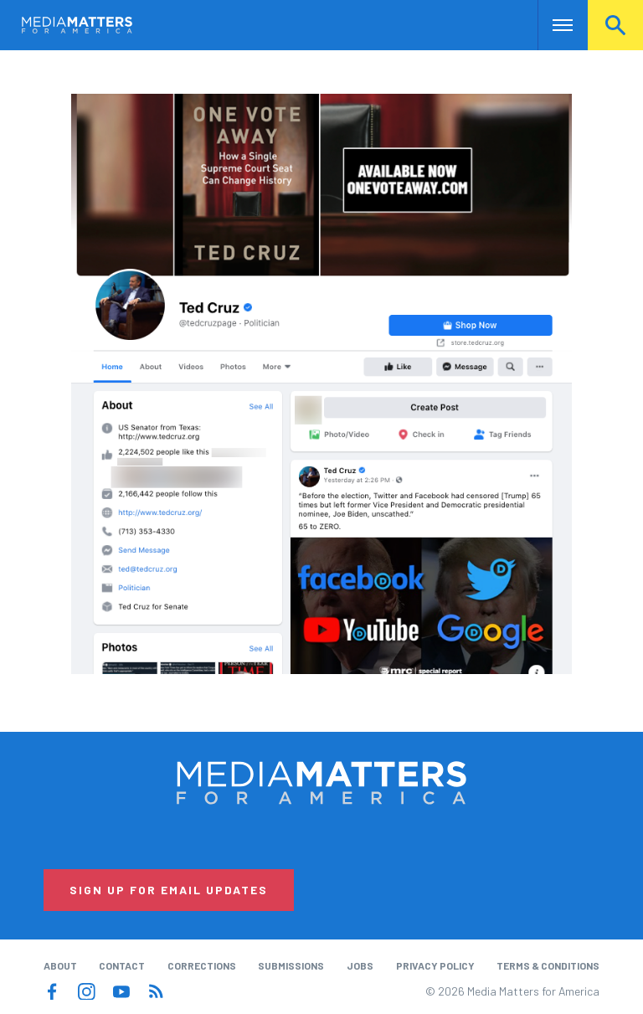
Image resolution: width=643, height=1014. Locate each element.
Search (615, 25)
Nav (552, 25)
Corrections (201, 965)
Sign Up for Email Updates (168, 890)
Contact (122, 965)
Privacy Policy (435, 965)
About (60, 965)
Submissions (291, 965)
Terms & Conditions (547, 965)
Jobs (360, 965)
